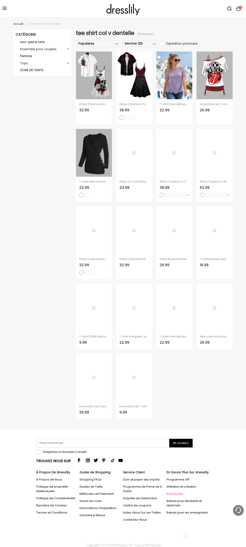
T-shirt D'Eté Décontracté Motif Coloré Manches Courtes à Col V (93, 336)
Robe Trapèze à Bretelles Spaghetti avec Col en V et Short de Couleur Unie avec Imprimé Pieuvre (214, 181)
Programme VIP (178, 479)
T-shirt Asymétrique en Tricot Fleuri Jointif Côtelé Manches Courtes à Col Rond (174, 104)
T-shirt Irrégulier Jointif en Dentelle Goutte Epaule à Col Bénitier (134, 336)
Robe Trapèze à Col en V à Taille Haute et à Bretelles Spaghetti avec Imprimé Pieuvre (174, 181)
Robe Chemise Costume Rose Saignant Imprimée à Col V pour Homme (134, 104)
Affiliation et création (181, 487)
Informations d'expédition (98, 508)
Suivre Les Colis (90, 501)
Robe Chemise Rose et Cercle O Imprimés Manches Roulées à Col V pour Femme (93, 104)
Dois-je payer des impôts (141, 479)
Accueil (18, 24)
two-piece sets (32, 42)
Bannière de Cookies (51, 505)
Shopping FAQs (90, 479)
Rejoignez (181, 443)
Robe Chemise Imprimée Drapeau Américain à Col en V (93, 259)
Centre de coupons (137, 505)
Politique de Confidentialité (55, 498)
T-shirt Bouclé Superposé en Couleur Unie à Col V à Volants (214, 259)
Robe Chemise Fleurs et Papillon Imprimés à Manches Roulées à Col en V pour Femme (134, 259)
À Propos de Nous (49, 479)
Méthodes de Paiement (96, 494)
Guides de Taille (91, 487)
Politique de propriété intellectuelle (52, 489)
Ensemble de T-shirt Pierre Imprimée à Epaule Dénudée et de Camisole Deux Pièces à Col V (214, 104)
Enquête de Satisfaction (140, 498)
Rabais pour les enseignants (187, 512)
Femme (26, 56)
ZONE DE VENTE (32, 70)
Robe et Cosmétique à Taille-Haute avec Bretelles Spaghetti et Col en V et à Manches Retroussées (134, 181)
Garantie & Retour (92, 515)
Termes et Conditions (51, 512)
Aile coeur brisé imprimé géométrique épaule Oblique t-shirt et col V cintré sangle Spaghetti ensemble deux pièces (214, 336)
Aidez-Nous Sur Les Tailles (142, 512)
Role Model (175, 494)
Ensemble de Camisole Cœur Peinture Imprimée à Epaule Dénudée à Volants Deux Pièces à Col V (93, 406)
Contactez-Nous (135, 520)
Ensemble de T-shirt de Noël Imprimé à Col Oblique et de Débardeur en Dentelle (134, 406)
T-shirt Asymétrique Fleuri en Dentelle (174, 336)
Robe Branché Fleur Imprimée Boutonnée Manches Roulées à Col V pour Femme (174, 259)
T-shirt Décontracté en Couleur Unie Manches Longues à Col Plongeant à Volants (93, 181)
